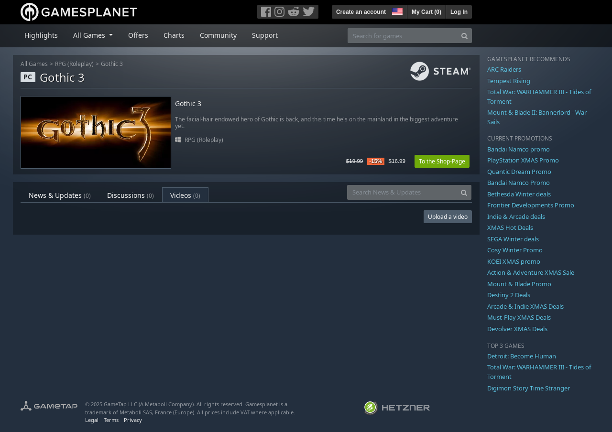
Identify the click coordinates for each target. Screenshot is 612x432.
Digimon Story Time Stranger (528, 388)
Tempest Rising (508, 80)
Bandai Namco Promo (518, 182)
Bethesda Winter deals (519, 194)
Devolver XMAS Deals (517, 328)
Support (265, 35)
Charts (174, 35)
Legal (91, 419)
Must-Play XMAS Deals (519, 317)
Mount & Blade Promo (519, 284)
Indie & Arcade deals (516, 216)
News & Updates (60, 195)
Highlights (41, 35)
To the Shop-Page (442, 161)
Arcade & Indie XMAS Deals (525, 306)
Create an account (361, 12)
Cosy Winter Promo (515, 250)
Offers (138, 35)
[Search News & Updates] (402, 192)
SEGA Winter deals (513, 239)
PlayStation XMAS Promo (523, 160)
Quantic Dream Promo (519, 171)
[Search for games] (403, 35)
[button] (396, 10)
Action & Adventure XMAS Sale (530, 272)
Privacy (133, 419)
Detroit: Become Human (521, 356)
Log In (459, 12)
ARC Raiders (504, 69)
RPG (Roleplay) (74, 63)
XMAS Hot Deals (510, 227)
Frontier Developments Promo (530, 205)
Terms (111, 419)
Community (218, 35)
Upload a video (448, 217)
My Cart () (426, 12)
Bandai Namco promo (518, 149)
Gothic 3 (112, 63)
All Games (34, 63)
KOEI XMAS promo (513, 261)
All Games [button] (90, 35)
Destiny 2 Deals (508, 295)
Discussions (130, 195)
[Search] (464, 35)
